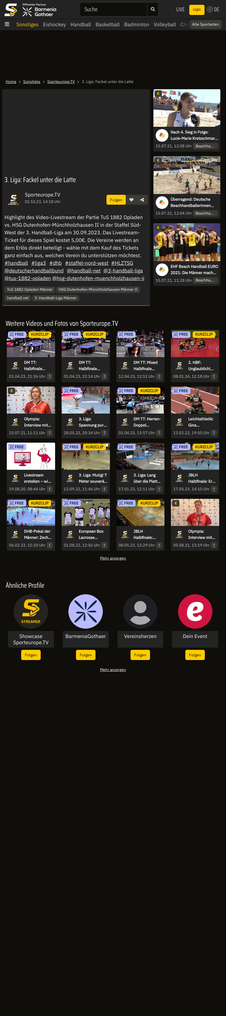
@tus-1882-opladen (28, 278)
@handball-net (84, 270)
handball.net (18, 297)
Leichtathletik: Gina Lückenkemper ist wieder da (201, 422)
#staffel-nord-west (86, 263)
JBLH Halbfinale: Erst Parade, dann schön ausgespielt (201, 478)
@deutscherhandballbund (34, 270)
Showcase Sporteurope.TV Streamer (31, 639)
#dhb (55, 263)
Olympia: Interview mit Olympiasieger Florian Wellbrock (201, 535)
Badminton (136, 24)
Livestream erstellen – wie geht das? (37, 478)
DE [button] (213, 9)
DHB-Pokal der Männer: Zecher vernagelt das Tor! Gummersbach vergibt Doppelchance (38, 535)
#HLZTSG (122, 263)
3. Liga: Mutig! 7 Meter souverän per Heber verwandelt (93, 478)
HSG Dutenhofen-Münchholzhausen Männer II (98, 289)
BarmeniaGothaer (86, 636)
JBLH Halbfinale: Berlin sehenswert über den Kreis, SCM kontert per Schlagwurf (148, 535)
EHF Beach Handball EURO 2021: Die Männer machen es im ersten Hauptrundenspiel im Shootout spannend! (194, 270)
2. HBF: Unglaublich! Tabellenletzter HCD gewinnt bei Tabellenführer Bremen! (201, 366)
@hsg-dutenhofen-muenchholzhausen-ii (98, 278)
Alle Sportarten (205, 24)
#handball (16, 263)
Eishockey (54, 24)
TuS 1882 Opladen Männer (30, 289)
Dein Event (195, 636)
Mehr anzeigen (113, 558)
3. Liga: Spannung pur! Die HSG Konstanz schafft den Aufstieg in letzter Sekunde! (92, 422)
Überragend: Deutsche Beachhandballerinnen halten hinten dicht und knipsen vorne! (191, 203)
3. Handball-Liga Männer (56, 297)
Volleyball (165, 24)
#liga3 (38, 263)
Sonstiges (27, 24)
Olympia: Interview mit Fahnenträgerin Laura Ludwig (37, 422)
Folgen (116, 199)
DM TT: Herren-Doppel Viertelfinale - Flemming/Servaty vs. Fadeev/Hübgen (148, 422)
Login (197, 9)
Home (11, 81)
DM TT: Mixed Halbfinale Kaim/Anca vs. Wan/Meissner (146, 366)
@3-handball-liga (123, 270)
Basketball (107, 24)
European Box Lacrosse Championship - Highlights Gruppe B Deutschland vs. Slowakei (93, 535)
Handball (80, 24)
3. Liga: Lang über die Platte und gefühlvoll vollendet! (147, 478)
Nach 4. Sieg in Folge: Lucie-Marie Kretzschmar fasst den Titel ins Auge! (193, 135)
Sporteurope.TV (61, 81)
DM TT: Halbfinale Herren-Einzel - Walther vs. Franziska (92, 366)
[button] (131, 200)
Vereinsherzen (140, 636)
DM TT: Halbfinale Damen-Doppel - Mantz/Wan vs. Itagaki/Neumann (38, 366)
